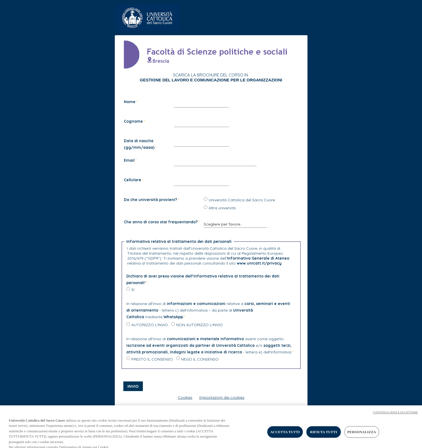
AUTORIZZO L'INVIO (149, 324)
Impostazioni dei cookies (221, 397)
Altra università (222, 207)
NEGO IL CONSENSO (200, 359)
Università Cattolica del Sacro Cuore (242, 199)
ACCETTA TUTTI (285, 434)
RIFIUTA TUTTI (323, 434)
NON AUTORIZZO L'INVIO (199, 324)
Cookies (185, 397)
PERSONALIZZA (361, 434)
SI (132, 289)
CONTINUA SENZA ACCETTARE (395, 414)
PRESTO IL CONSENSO (152, 359)
